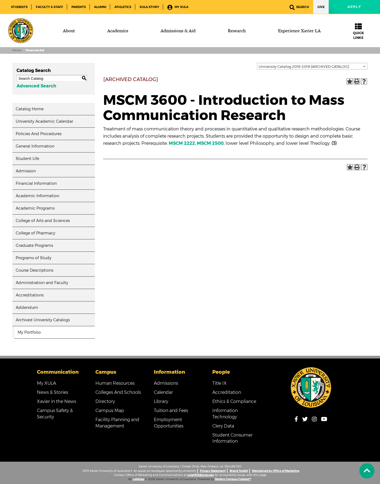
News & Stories (52, 392)
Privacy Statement (213, 471)
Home (16, 50)
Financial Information (36, 183)
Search (299, 7)
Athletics (122, 7)
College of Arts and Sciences (43, 220)
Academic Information (37, 195)
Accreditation (226, 392)
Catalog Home (30, 108)
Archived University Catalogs (43, 319)
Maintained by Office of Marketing (275, 471)
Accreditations (30, 295)
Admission (26, 171)
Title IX (219, 383)
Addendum (27, 307)
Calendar (163, 392)
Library (161, 401)
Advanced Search (36, 86)
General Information (35, 146)
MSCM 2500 (210, 143)
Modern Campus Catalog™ (233, 479)
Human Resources (115, 383)
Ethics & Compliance (234, 401)
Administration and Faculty (42, 282)
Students (19, 7)
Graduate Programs (34, 245)
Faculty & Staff (49, 7)
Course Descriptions (34, 270)
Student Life (27, 158)
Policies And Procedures (38, 133)
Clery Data (223, 426)
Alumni (100, 7)
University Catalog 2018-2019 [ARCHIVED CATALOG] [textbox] (304, 66)
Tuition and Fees (171, 410)
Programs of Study (33, 257)
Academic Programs (35, 208)
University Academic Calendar (44, 121)
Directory (105, 401)
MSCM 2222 (182, 143)
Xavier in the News (56, 401)
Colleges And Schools (118, 392)
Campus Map (109, 410)
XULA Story (149, 7)
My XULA (177, 7)
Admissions (166, 383)
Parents (78, 7)
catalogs (138, 479)
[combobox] (312, 66)
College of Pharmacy (35, 233)
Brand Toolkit (239, 471)
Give (321, 7)
